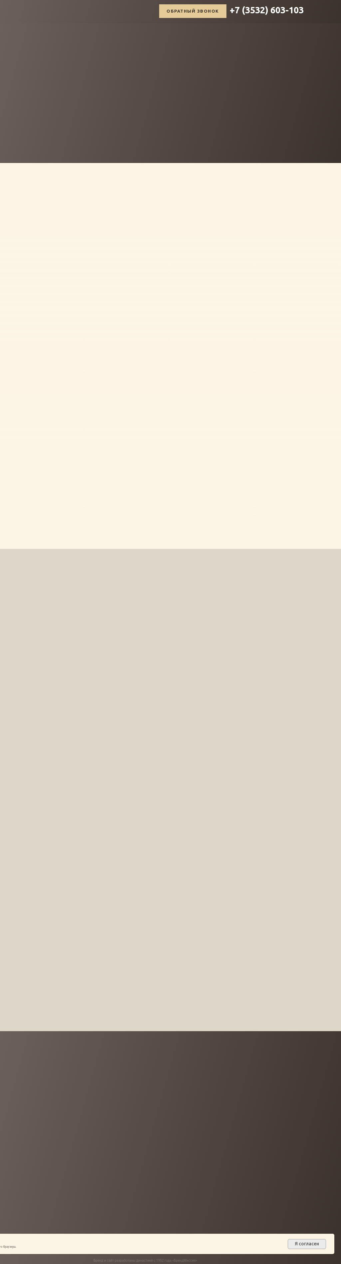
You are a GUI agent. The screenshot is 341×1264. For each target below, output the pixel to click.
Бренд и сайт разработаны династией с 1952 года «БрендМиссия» (145, 1260)
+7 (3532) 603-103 (267, 10)
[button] (192, 11)
